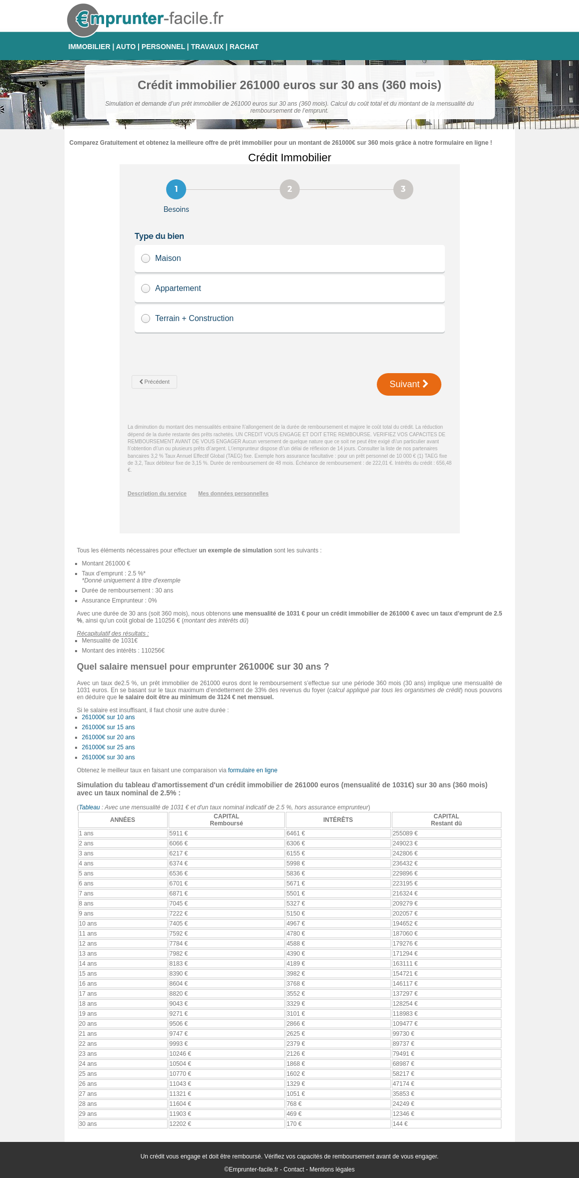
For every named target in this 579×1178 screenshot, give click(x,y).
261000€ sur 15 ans (108, 727)
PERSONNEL (163, 47)
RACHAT (244, 47)
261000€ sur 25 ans (108, 747)
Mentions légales (332, 1169)
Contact (294, 1169)
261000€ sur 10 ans (108, 717)
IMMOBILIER (90, 47)
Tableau (89, 807)
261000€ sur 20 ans (108, 737)
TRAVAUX (207, 47)
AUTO (126, 47)
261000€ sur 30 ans (108, 757)
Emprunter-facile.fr (253, 1169)
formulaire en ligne (253, 770)
